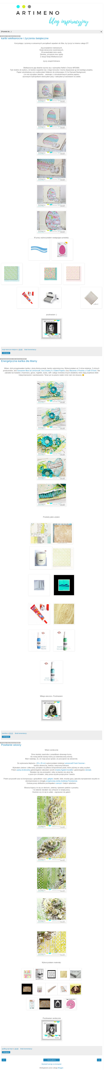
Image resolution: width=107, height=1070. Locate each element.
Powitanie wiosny (11, 744)
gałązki (50, 779)
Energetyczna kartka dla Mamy (19, 361)
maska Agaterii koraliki (64, 770)
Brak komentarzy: (30, 349)
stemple (88, 770)
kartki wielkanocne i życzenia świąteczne (25, 38)
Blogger (60, 1068)
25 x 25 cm (41, 763)
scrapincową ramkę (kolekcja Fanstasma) (61, 781)
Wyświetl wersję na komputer (51, 1064)
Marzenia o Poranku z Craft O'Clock (82, 371)
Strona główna (51, 1060)
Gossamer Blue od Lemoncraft (28, 371)
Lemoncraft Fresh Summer (75, 763)
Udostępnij (6, 353)
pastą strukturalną (23, 770)
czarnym (58, 783)
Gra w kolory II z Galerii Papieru (53, 371)
